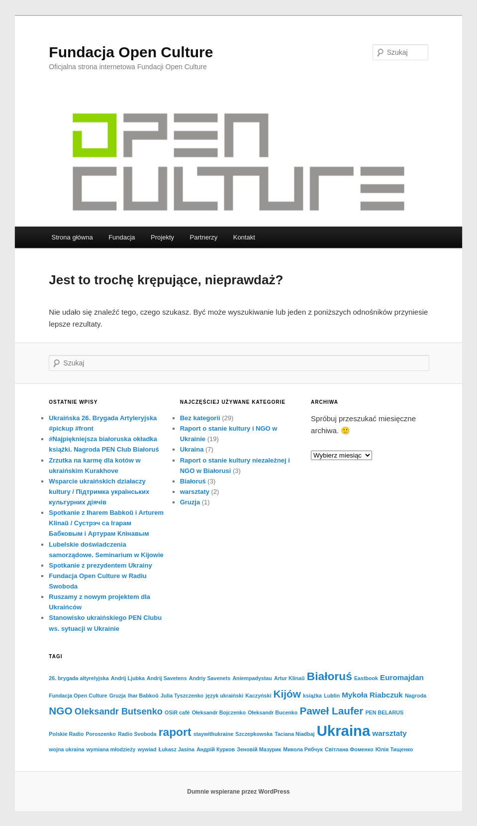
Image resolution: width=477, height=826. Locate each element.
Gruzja (190, 502)
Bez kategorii (200, 418)
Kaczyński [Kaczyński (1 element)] (258, 696)
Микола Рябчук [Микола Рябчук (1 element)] (302, 749)
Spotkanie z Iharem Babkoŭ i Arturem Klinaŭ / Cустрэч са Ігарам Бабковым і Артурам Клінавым (106, 523)
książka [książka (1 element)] (312, 696)
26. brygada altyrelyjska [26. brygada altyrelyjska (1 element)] (78, 678)
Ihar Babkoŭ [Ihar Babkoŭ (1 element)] (143, 696)
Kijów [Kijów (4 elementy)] (287, 694)
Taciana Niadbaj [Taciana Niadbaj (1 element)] (294, 734)
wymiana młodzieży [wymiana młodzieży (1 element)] (111, 749)
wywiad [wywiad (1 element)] (147, 749)
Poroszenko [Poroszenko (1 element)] (100, 734)
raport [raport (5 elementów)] (175, 731)
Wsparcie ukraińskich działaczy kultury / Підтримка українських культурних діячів (99, 491)
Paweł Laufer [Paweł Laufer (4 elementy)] (331, 710)
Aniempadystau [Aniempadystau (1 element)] (252, 678)
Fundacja (121, 237)
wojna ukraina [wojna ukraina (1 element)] (66, 749)
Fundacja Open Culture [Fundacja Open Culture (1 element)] (78, 696)
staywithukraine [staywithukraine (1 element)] (213, 734)
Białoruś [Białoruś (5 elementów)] (329, 676)
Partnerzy (204, 237)
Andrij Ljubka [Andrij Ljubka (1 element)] (128, 678)
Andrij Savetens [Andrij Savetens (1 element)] (167, 678)
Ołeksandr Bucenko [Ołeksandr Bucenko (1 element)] (272, 712)
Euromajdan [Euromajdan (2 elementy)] (402, 677)
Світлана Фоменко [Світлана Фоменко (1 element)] (349, 749)
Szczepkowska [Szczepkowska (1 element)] (254, 734)
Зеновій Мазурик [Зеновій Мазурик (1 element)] (259, 749)
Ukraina (192, 449)
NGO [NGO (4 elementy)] (60, 710)
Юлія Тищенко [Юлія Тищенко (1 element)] (394, 749)
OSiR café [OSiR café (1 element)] (177, 712)
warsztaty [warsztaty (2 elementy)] (389, 733)
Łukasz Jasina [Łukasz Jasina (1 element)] (176, 749)
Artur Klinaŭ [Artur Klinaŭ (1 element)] (289, 678)
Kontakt (244, 237)
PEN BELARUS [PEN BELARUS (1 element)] (384, 712)
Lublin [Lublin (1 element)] (332, 696)
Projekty (162, 237)
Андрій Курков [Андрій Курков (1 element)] (215, 749)
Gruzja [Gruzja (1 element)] (117, 696)
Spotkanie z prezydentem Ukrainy (100, 565)
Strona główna (72, 237)
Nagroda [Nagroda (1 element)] (415, 696)
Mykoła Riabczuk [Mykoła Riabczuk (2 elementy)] (372, 695)
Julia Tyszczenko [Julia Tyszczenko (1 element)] (182, 696)
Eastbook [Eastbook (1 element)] (366, 678)
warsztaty (194, 491)
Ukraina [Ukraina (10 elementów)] (344, 730)
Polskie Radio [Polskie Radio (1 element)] (66, 734)
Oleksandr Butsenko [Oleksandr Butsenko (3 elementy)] (119, 711)
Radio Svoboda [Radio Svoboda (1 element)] (137, 734)
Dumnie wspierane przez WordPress (238, 791)
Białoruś (193, 481)
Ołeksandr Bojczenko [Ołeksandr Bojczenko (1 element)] (219, 712)
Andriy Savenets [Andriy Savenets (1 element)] (210, 678)
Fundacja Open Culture (131, 52)
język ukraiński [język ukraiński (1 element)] (224, 696)
